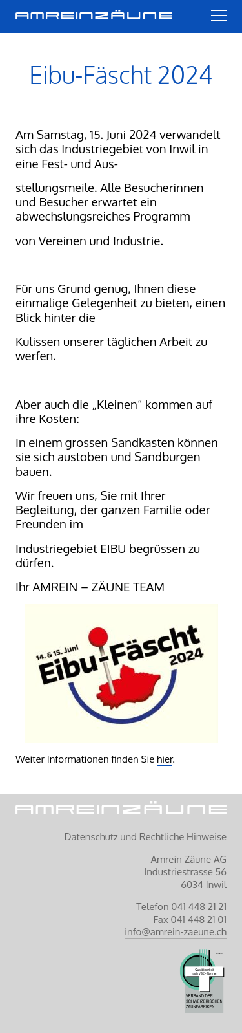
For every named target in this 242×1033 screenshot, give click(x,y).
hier (164, 759)
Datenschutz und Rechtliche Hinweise (146, 837)
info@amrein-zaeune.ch (176, 932)
